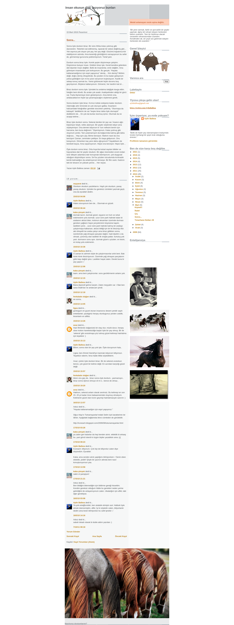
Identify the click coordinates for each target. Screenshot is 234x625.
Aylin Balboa (79, 201)
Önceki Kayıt (121, 536)
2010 (135, 174)
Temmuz (139, 192)
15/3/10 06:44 (79, 208)
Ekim (137, 183)
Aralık (138, 176)
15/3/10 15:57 (79, 371)
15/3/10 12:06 (79, 266)
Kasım (138, 179)
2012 (135, 168)
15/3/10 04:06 (79, 196)
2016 (135, 155)
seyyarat (77, 184)
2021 (135, 152)
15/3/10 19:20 (79, 385)
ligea (75, 308)
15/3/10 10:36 (79, 247)
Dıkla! (132, 92)
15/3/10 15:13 (79, 341)
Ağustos (139, 189)
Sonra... (71, 40)
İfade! (137, 211)
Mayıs (138, 199)
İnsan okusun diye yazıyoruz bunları (90, 7)
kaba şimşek (79, 212)
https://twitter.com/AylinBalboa (143, 108)
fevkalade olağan (81, 296)
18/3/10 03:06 (79, 498)
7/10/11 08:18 (79, 527)
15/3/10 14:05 (79, 304)
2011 (135, 171)
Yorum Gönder (73, 532)
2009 (135, 232)
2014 (135, 161)
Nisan (138, 202)
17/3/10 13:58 (79, 467)
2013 (135, 164)
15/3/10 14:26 (79, 321)
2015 (135, 158)
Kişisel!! (138, 207)
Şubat (138, 224)
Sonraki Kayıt (73, 536)
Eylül (137, 186)
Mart (137, 205)
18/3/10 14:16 (79, 515)
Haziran (139, 195)
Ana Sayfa (97, 536)
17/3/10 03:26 (79, 428)
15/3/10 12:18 (79, 292)
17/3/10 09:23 (79, 442)
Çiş (136, 214)
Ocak (137, 228)
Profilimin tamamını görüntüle (143, 141)
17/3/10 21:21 (79, 479)
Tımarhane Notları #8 (144, 220)
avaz (75, 325)
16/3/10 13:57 (79, 402)
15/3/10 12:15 (79, 278)
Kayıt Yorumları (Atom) (84, 542)
